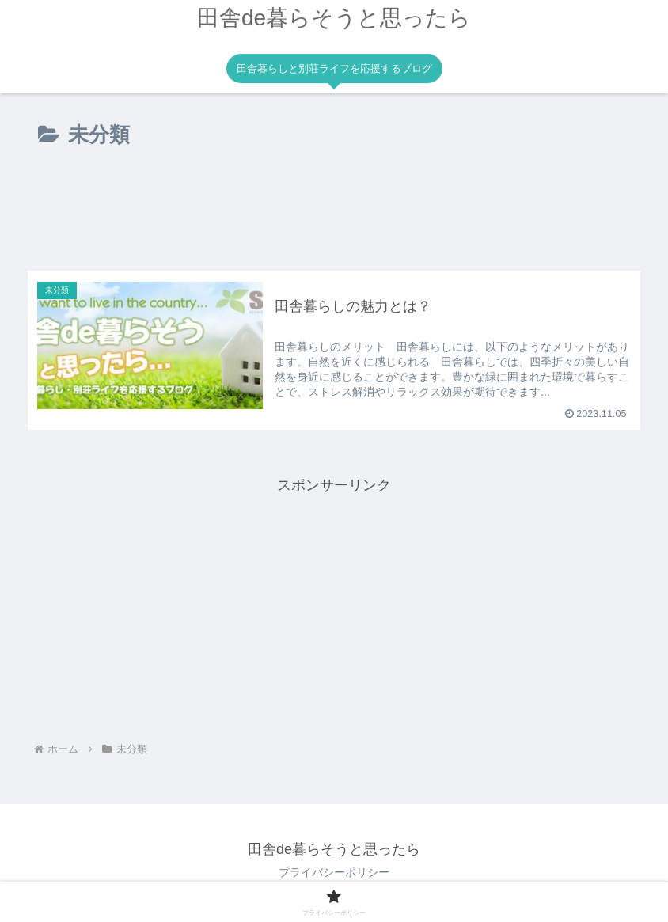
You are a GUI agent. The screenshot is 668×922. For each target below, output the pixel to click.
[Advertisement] (334, 215)
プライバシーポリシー (334, 872)
